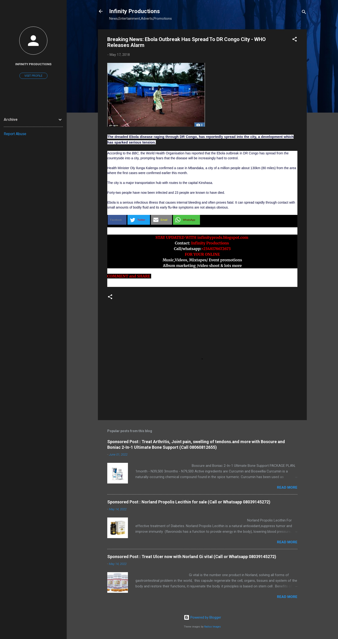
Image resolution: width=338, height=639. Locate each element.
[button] (294, 40)
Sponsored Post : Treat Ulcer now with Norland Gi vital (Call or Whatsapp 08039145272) (191, 556)
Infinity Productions (134, 11)
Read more (287, 487)
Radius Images (212, 626)
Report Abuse (15, 134)
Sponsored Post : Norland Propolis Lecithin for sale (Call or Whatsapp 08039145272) (188, 501)
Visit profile (33, 75)
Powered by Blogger (202, 617)
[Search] (304, 13)
